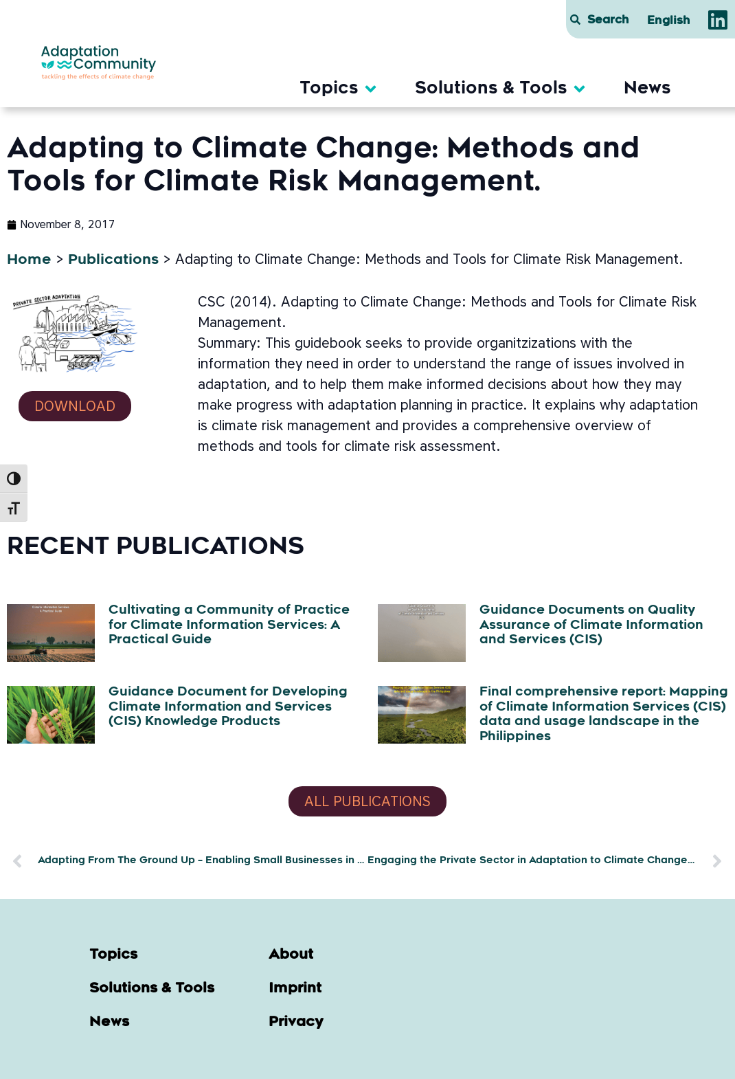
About (291, 955)
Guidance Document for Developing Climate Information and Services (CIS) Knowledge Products (228, 707)
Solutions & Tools (151, 989)
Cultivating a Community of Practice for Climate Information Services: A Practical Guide (229, 626)
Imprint (295, 989)
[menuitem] (668, 21)
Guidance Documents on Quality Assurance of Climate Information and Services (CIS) (591, 626)
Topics (113, 955)
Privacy (296, 1023)
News (109, 1023)
